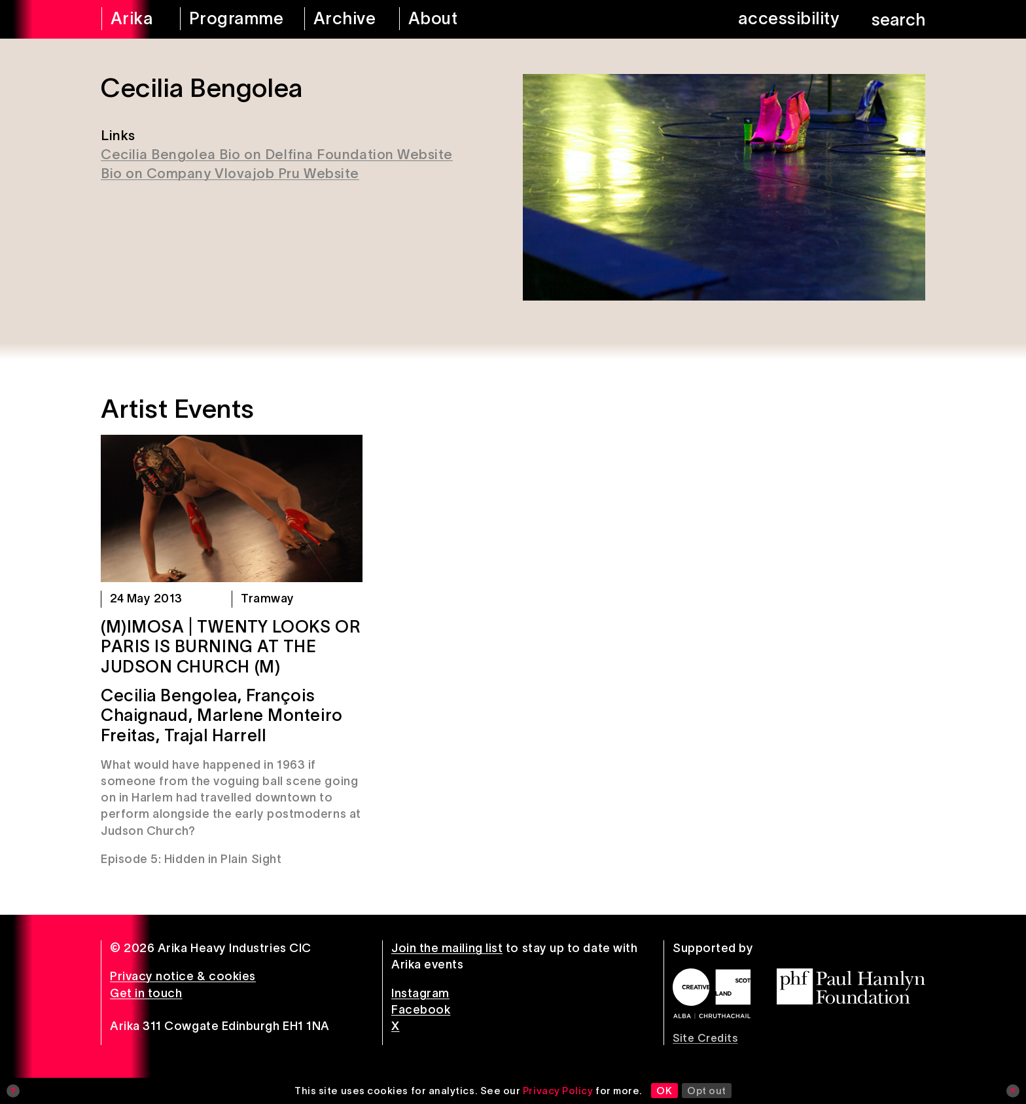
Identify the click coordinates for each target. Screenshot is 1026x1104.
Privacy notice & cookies (183, 976)
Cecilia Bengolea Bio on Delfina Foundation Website (277, 154)
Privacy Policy (558, 1090)
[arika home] (132, 19)
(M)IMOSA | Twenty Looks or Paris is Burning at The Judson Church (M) (231, 646)
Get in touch (146, 993)
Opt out (706, 1090)
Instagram (420, 993)
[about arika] (451, 19)
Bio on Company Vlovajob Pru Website (230, 173)
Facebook (420, 1009)
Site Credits (705, 1038)
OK (664, 1090)
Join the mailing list (447, 948)
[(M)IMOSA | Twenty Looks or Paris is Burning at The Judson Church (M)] (232, 508)
